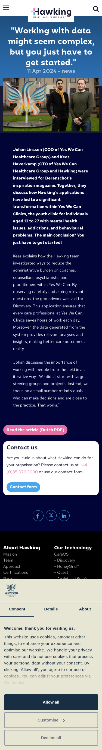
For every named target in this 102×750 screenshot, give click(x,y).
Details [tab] (51, 609)
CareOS (61, 554)
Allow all (51, 702)
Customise (51, 720)
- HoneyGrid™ (66, 566)
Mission (10, 554)
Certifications (15, 572)
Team (8, 560)
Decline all (51, 737)
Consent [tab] (17, 609)
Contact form (23, 487)
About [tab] (85, 609)
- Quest (61, 572)
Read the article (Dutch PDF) (35, 430)
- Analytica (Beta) (70, 578)
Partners (11, 578)
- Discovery (64, 560)
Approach (12, 566)
